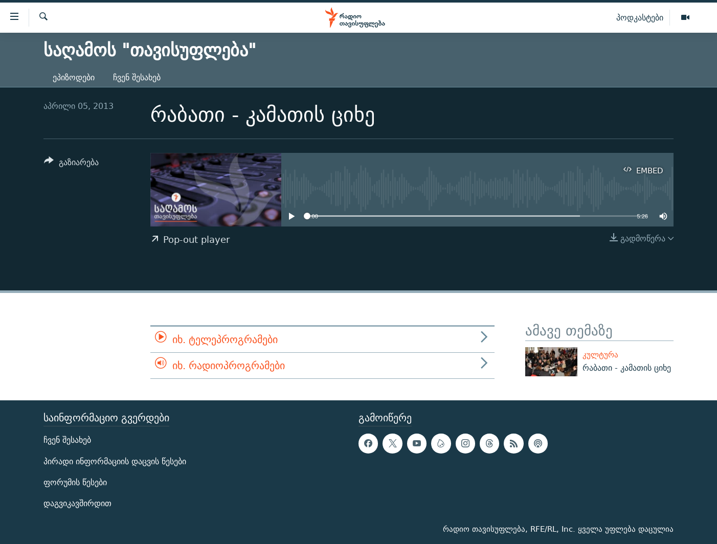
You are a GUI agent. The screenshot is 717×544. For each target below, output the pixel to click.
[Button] (71, 164)
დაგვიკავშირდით (77, 502)
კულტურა (600, 354)
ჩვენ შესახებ (137, 77)
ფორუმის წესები (75, 481)
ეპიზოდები (74, 77)
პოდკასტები (639, 17)
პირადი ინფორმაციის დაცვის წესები (114, 461)
